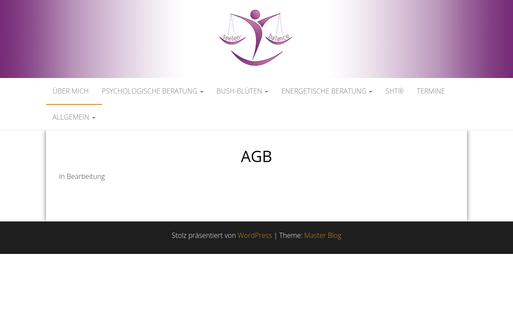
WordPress (255, 235)
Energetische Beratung (326, 91)
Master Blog (323, 235)
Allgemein (74, 117)
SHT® (394, 91)
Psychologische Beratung (153, 91)
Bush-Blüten (243, 91)
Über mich (71, 91)
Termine (431, 91)
